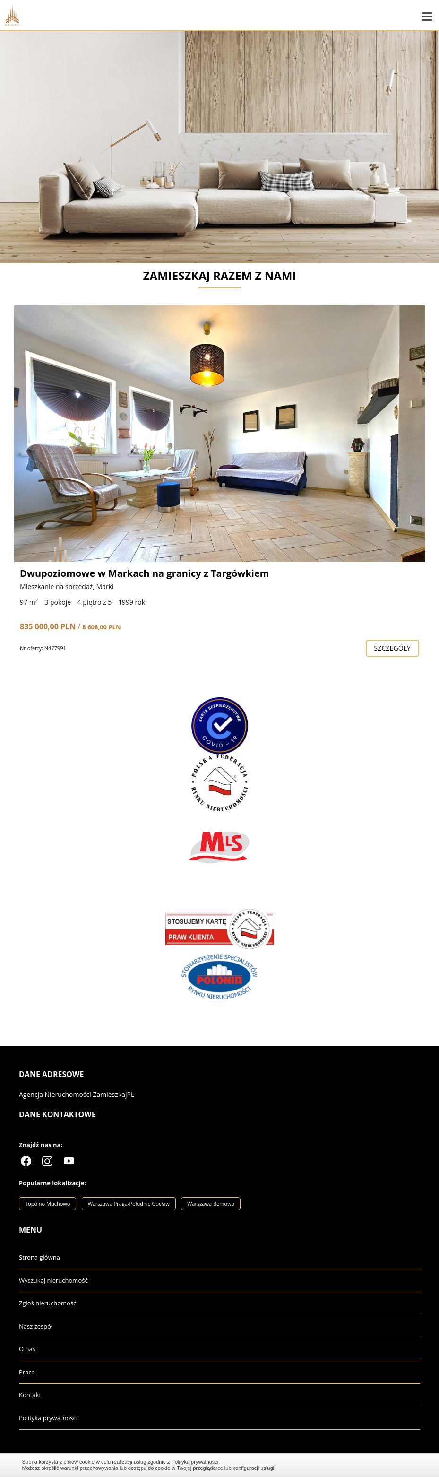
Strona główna (39, 1257)
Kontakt (30, 1394)
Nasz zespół (35, 1326)
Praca (27, 1372)
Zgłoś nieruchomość (47, 1303)
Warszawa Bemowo (210, 1203)
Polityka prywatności (48, 1418)
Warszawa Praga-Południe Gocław (129, 1203)
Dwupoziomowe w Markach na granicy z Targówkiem (144, 573)
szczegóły (392, 647)
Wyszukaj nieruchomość (53, 1280)
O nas (27, 1349)
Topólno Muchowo (47, 1203)
